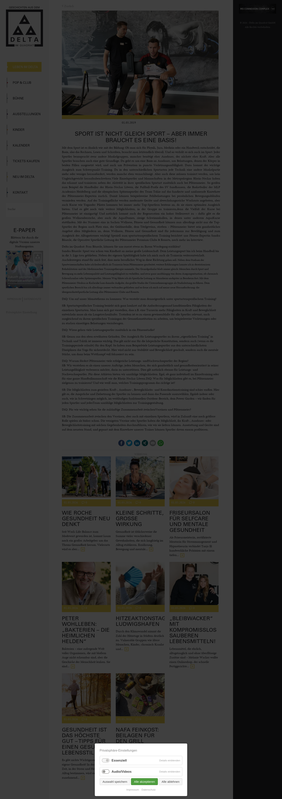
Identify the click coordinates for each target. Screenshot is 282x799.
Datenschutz (149, 789)
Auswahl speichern (115, 781)
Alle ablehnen (170, 781)
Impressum (132, 789)
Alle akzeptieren (144, 781)
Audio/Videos (122, 771)
